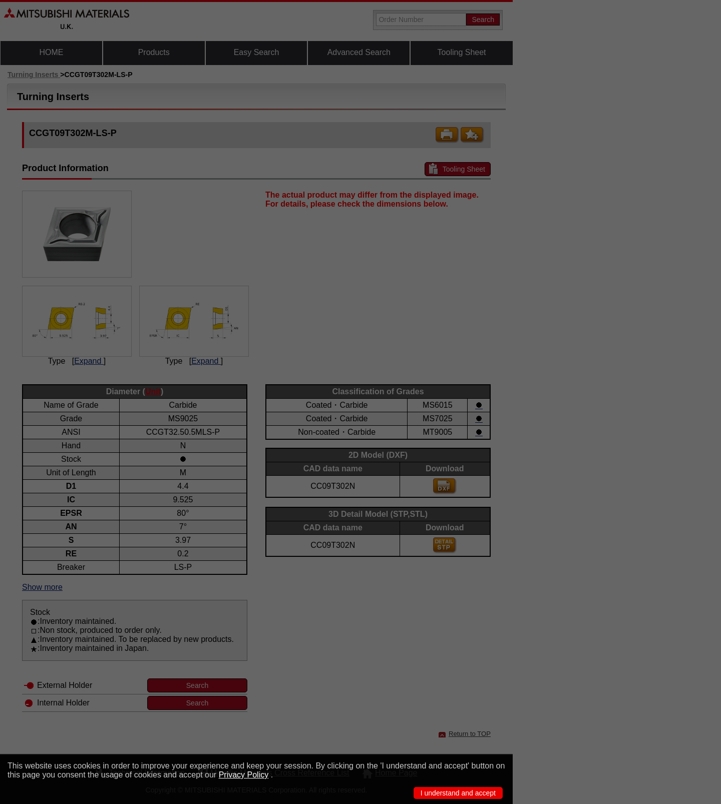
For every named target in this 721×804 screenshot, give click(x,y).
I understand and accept (458, 793)
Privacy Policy (244, 774)
